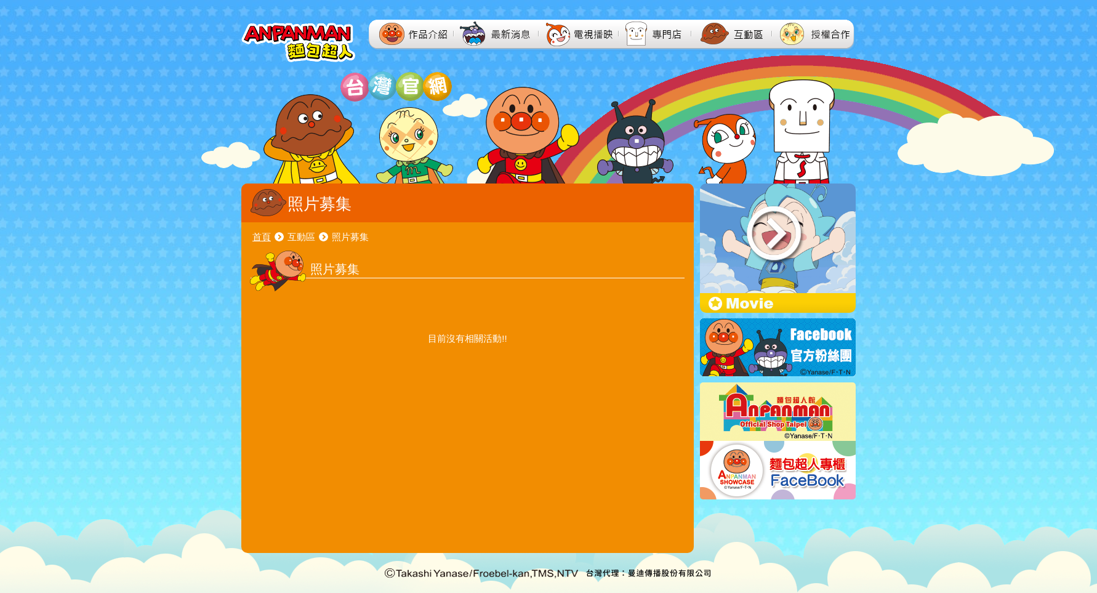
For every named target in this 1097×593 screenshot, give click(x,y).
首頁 (261, 237)
